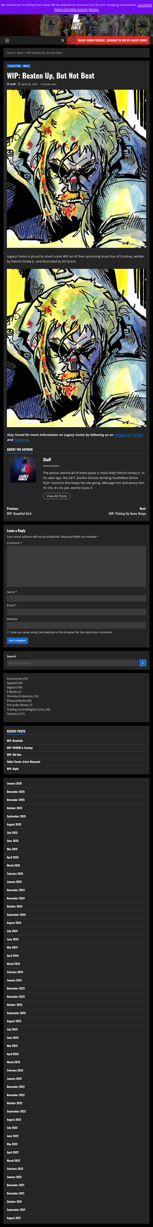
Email (11, 605)
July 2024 (12, 931)
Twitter (137, 435)
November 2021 (15, 1193)
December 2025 (16, 792)
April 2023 (13, 1054)
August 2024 (14, 923)
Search (11, 656)
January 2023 (14, 1078)
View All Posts (57, 496)
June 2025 (12, 841)
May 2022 (12, 1144)
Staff (13, 84)
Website (12, 619)
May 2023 (12, 1046)
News (26, 65)
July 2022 (12, 1128)
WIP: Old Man (14, 754)
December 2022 (16, 1087)
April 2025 (13, 857)
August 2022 (14, 1119)
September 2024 (16, 914)
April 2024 (13, 955)
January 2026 (14, 783)
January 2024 (14, 980)
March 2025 (13, 865)
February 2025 (15, 874)
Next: (111, 511)
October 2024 (14, 906)
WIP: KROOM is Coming (20, 748)
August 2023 (14, 1021)
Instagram (122, 435)
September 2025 (16, 816)
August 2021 (14, 1218)
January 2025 (14, 882)
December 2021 (15, 1185)
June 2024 (12, 939)
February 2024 (15, 972)
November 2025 (16, 800)
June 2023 (12, 1037)
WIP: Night (13, 769)
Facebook (21, 440)
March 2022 (13, 1160)
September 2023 (16, 1013)
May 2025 (12, 849)
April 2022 (13, 1152)
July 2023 (12, 1029)
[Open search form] (63, 40)
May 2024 (12, 947)
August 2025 (14, 824)
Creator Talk (14, 65)
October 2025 (14, 808)
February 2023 (15, 1070)
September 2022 (16, 1111)
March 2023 (13, 1062)
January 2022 (14, 1177)
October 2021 (14, 1201)
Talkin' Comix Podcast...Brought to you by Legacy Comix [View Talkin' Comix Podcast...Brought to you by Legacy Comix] (107, 40)
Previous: (41, 511)
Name (12, 592)
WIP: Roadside (15, 741)
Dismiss (94, 9)
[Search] (143, 663)
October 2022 (14, 1103)
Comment (14, 543)
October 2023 (14, 1005)
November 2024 (16, 898)
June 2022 (12, 1136)
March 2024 (13, 964)
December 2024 (16, 890)
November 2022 (16, 1095)
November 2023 (16, 996)
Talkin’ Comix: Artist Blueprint (23, 762)
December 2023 (16, 988)
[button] (7, 40)
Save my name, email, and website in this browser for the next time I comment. (62, 632)
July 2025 (12, 833)
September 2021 (16, 1210)
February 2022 (15, 1169)
